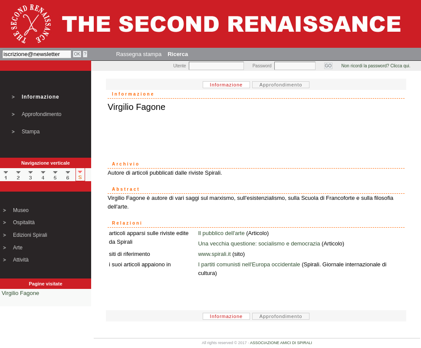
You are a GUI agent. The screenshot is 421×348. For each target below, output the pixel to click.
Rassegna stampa (138, 54)
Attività (21, 260)
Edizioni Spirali (30, 235)
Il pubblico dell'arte (221, 233)
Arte (18, 248)
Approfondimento (41, 114)
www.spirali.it (214, 254)
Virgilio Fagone (20, 293)
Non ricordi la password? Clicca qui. (376, 65)
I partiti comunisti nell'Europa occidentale (249, 264)
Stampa (30, 132)
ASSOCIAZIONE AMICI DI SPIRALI (281, 343)
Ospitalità (24, 222)
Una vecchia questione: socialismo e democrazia (259, 243)
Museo (21, 210)
